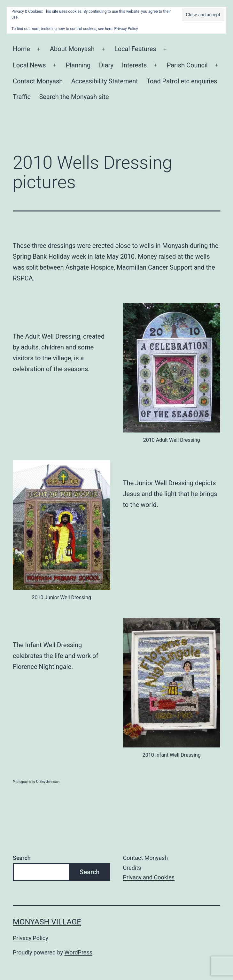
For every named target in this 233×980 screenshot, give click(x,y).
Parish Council (187, 65)
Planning (78, 65)
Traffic (22, 97)
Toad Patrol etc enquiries (181, 81)
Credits (132, 867)
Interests (134, 65)
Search (22, 857)
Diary (106, 65)
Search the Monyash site (74, 97)
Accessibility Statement (104, 81)
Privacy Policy (30, 938)
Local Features (135, 49)
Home (21, 49)
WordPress (78, 952)
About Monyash (72, 49)
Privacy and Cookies (149, 877)
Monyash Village (47, 921)
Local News (29, 65)
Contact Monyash (38, 81)
